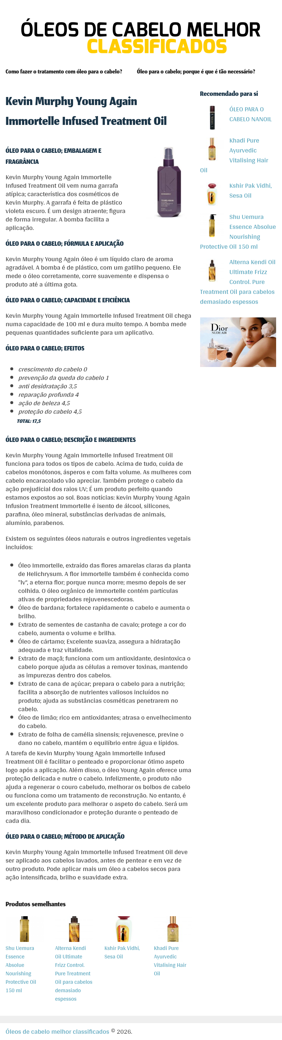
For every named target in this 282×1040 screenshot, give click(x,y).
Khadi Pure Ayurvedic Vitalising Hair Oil (234, 155)
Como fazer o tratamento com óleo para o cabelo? (64, 72)
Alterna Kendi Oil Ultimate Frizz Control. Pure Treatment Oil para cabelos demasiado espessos (238, 281)
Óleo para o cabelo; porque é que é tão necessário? (196, 72)
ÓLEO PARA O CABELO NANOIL (236, 114)
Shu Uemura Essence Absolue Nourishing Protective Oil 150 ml (238, 231)
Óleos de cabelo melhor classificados (57, 1031)
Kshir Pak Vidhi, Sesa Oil (236, 190)
